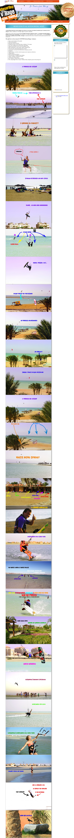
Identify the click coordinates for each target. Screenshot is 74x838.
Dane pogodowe (21, 1)
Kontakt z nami (60, 21)
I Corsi (23, 21)
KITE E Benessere (50, 1)
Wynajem (30, 21)
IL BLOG (28, 1)
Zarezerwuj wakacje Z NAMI (38, 1)
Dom (8, 21)
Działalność (45, 21)
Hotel (38, 21)
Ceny (52, 21)
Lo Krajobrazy (15, 21)
